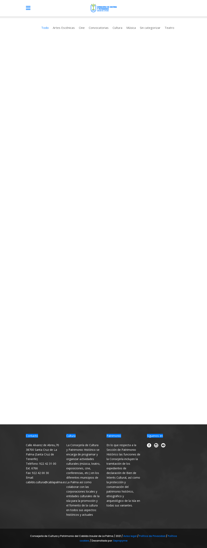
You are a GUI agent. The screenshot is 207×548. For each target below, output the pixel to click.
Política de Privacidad (152, 536)
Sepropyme (120, 540)
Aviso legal (130, 536)
